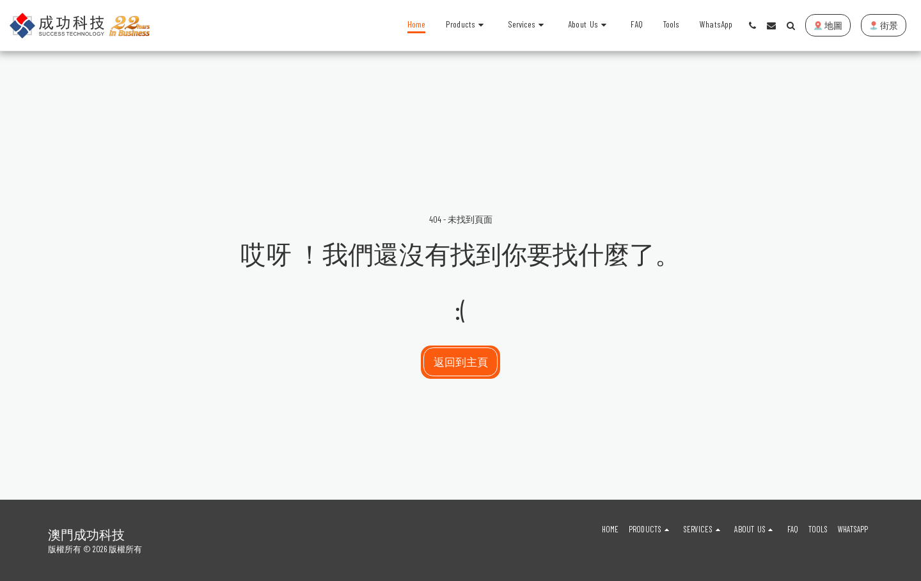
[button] (528, 25)
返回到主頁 (461, 361)
